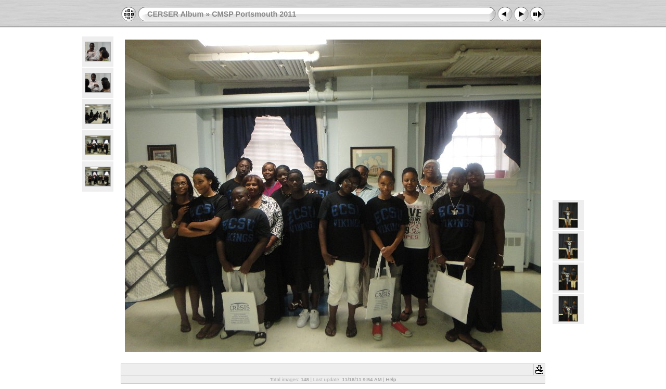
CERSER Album (175, 14)
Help (391, 379)
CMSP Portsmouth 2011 (254, 14)
